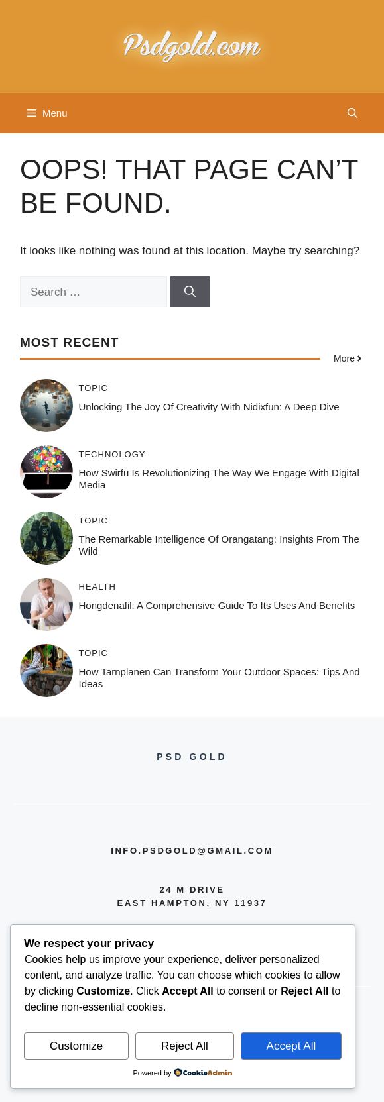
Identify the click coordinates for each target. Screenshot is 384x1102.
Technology (112, 454)
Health (97, 586)
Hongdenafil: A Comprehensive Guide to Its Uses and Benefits (217, 605)
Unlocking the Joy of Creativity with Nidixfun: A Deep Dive (209, 406)
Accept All (291, 1046)
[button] (352, 113)
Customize (76, 1046)
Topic (94, 388)
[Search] (190, 292)
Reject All (184, 1046)
